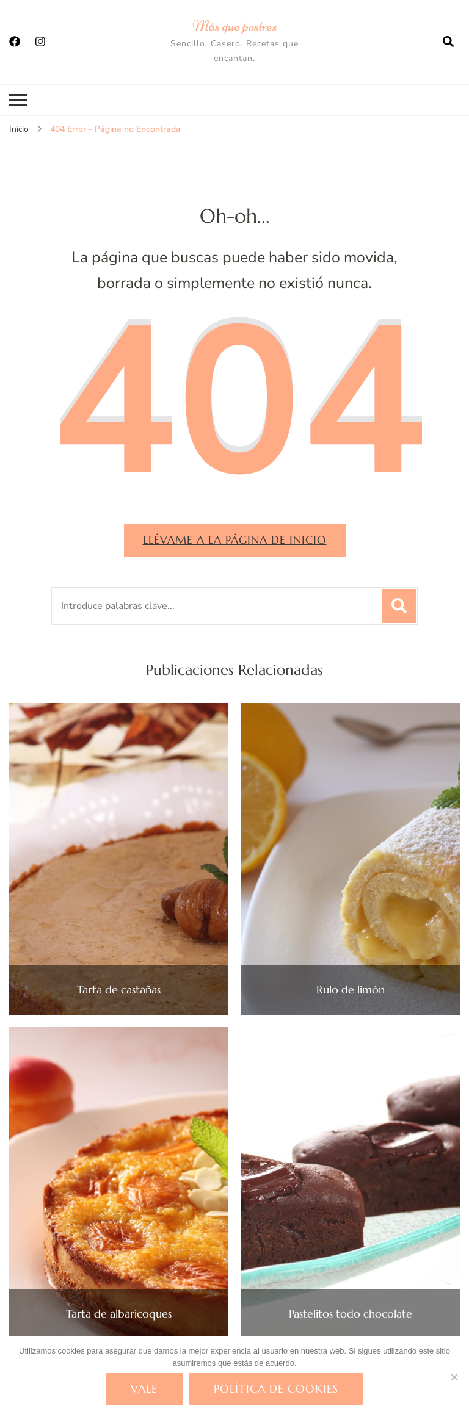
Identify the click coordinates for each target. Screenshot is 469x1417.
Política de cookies (276, 1389)
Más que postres (234, 25)
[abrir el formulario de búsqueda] (448, 42)
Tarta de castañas (119, 990)
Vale (144, 1389)
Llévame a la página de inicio (235, 540)
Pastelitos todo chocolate (350, 1314)
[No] (454, 1377)
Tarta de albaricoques (119, 1314)
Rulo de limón (350, 990)
